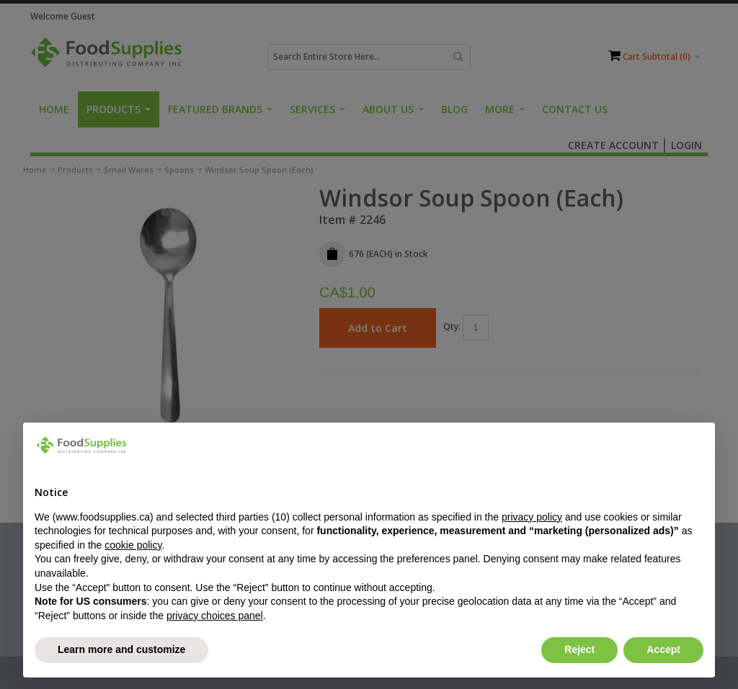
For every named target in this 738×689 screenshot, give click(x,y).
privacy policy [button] (532, 517)
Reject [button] (579, 649)
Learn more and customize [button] (121, 649)
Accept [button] (663, 649)
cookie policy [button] (133, 545)
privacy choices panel (214, 615)
